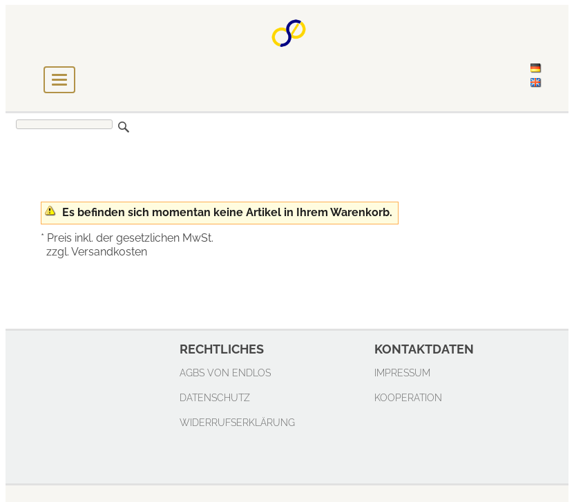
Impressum (402, 372)
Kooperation (408, 397)
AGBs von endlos (225, 372)
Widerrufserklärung (237, 422)
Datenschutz (215, 397)
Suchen (123, 127)
